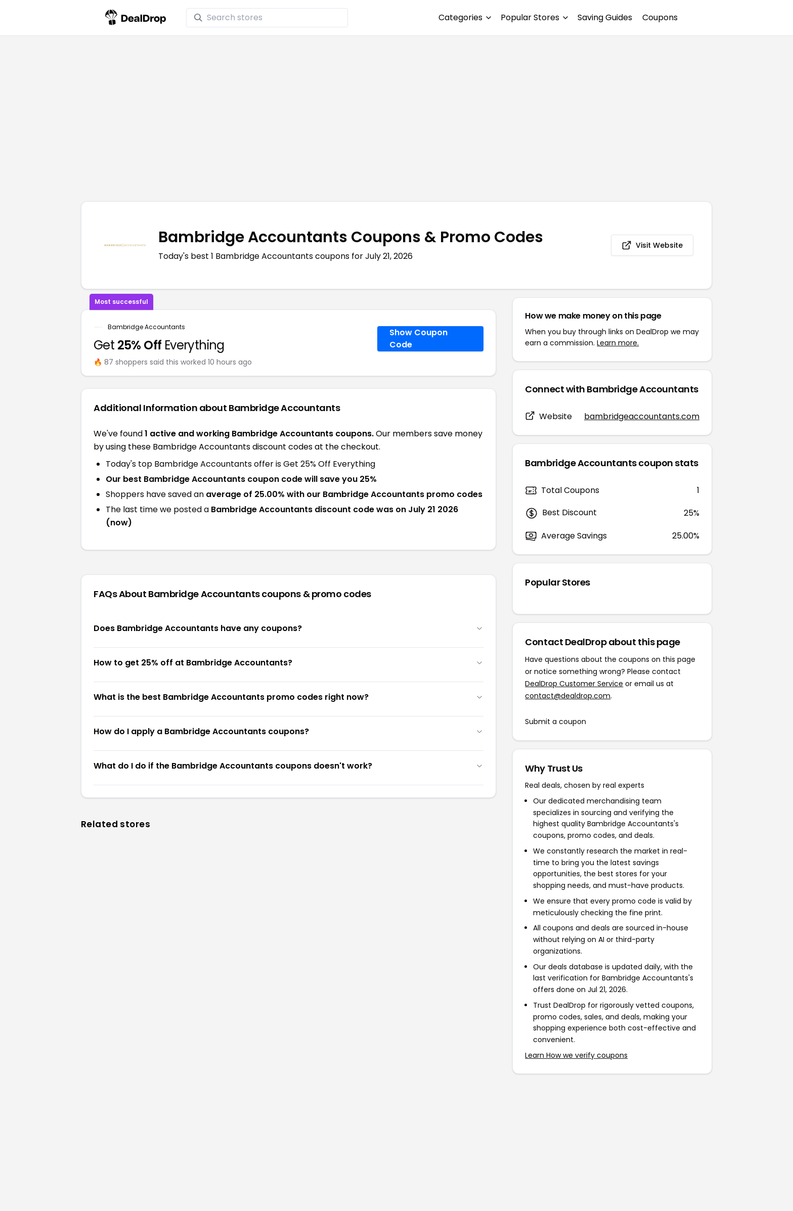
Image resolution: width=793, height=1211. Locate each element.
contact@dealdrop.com (567, 696)
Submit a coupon (555, 721)
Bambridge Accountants (146, 327)
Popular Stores (534, 17)
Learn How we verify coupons (576, 1055)
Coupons (660, 17)
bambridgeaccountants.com (641, 416)
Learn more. (618, 343)
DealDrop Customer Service (574, 684)
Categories (464, 17)
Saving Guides (605, 17)
